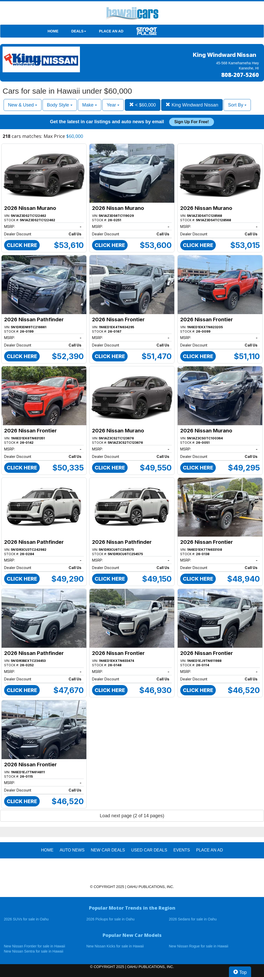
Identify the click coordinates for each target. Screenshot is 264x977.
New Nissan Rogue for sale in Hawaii (198, 946)
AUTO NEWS (72, 850)
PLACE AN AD (111, 31)
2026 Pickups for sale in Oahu (110, 919)
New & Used (22, 105)
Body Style (59, 105)
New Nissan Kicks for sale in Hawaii (115, 946)
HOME (53, 31)
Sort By (237, 105)
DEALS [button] (78, 31)
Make (89, 105)
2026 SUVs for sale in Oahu (26, 919)
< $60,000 (142, 105)
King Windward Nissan (192, 105)
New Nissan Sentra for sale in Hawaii (33, 951)
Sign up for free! (191, 122)
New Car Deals (108, 850)
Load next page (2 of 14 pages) (132, 815)
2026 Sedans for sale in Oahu (193, 919)
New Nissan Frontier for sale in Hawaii (34, 946)
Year (113, 105)
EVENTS (182, 850)
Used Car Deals (149, 850)
